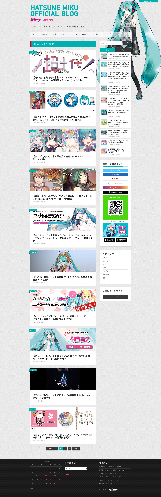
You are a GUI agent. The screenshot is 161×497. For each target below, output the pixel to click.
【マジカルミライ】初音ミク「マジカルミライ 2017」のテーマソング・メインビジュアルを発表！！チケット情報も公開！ (63, 235)
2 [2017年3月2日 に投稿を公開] (50, 465)
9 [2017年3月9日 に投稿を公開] (50, 469)
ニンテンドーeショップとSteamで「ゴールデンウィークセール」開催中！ (118, 119)
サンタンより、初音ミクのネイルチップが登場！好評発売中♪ (118, 52)
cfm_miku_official (115, 185)
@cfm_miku (115, 167)
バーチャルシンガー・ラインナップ (110, 474)
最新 (108, 47)
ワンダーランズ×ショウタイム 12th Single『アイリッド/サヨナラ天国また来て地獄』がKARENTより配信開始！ (118, 98)
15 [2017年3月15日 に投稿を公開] (46, 473)
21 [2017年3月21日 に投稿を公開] (41, 477)
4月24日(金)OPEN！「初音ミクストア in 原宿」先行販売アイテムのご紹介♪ (118, 129)
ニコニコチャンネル (115, 180)
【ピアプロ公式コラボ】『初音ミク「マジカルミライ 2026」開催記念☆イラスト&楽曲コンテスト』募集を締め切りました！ (118, 73)
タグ (123, 47)
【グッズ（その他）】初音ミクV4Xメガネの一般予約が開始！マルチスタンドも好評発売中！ (63, 354)
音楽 (54, 31)
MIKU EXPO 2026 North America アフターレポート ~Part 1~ (117, 148)
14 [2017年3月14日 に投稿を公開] (41, 473)
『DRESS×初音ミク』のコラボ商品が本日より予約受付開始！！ (118, 109)
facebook (115, 171)
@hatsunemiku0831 (115, 189)
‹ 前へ (50, 446)
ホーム (34, 31)
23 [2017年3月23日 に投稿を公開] (50, 477)
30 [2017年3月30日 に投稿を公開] (50, 481)
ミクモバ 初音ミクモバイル (107, 470)
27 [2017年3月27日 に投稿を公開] (37, 481)
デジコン (73, 31)
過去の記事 (106, 272)
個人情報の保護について (106, 481)
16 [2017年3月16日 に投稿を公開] (50, 473)
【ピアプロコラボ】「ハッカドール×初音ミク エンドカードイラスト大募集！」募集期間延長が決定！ (63, 315)
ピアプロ (107, 31)
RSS (67, 472)
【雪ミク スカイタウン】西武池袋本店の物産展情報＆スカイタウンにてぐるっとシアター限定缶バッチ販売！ (63, 115)
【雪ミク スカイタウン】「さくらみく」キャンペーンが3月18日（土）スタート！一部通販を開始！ (63, 433)
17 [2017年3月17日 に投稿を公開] (55, 473)
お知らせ (84, 31)
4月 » (32, 485)
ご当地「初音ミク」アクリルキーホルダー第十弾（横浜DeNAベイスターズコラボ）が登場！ (118, 61)
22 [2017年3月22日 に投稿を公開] (46, 477)
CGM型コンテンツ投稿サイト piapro (110, 464)
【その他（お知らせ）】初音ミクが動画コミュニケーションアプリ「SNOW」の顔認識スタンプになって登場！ (63, 76)
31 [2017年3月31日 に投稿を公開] (55, 481)
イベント (45, 31)
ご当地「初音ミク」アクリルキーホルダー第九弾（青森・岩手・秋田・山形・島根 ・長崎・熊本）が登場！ (118, 86)
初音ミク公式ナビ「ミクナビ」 (115, 219)
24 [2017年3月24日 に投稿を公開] (55, 477)
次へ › (76, 446)
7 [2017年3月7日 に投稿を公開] (41, 469)
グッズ (63, 31)
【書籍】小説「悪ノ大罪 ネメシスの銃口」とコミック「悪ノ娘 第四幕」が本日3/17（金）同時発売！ (61, 194)
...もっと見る (115, 294)
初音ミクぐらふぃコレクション (108, 477)
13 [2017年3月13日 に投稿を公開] (37, 473)
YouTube (115, 176)
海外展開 (95, 31)
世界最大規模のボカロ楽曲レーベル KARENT (112, 467)
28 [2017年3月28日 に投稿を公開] (41, 481)
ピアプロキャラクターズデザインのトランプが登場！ (118, 139)
